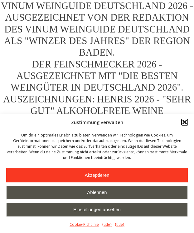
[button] (185, 122)
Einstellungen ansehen (97, 209)
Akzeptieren (97, 175)
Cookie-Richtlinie (84, 224)
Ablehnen (97, 192)
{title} (107, 224)
